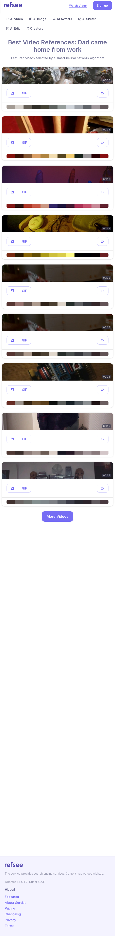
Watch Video (78, 5)
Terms (9, 926)
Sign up (102, 6)
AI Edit (13, 28)
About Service (15, 903)
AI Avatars (62, 19)
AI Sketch (87, 19)
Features (12, 897)
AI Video (14, 19)
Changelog (13, 914)
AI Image (37, 19)
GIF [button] (24, 93)
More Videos (57, 516)
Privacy (10, 920)
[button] (12, 93)
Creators (34, 28)
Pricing (10, 908)
